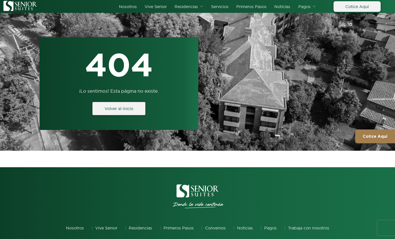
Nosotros (128, 6)
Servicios (219, 6)
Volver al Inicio (119, 108)
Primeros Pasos (251, 6)
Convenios (215, 227)
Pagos (304, 6)
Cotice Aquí (357, 6)
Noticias (282, 6)
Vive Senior (156, 6)
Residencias (186, 6)
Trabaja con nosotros (308, 227)
